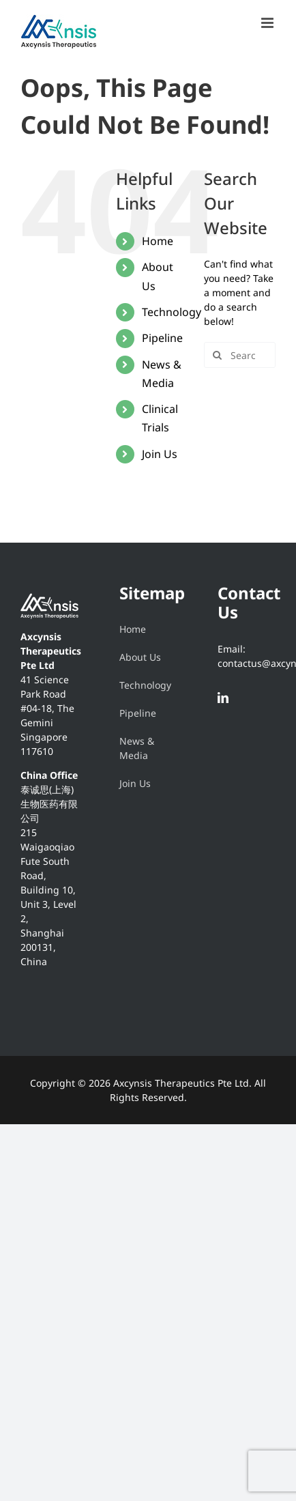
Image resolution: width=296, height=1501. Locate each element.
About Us (140, 657)
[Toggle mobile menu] (268, 23)
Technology (171, 311)
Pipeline (162, 337)
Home (157, 240)
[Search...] (240, 355)
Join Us (159, 453)
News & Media (136, 748)
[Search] (217, 355)
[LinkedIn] (223, 697)
